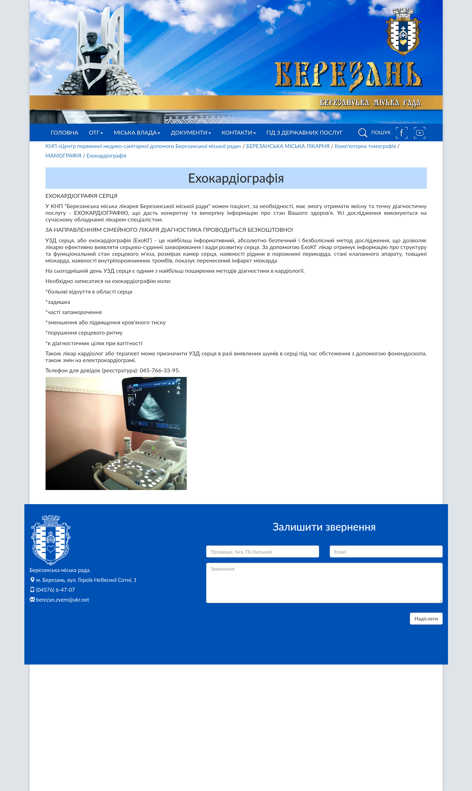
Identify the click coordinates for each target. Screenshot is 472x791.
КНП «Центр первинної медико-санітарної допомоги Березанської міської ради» (143, 146)
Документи (191, 132)
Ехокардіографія (106, 155)
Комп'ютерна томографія (365, 146)
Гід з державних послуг (305, 132)
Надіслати (426, 618)
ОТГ (96, 132)
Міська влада (137, 132)
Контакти (239, 132)
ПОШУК (373, 133)
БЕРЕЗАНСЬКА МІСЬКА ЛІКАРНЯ (288, 146)
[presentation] (259, 626)
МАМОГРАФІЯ (64, 155)
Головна (64, 132)
